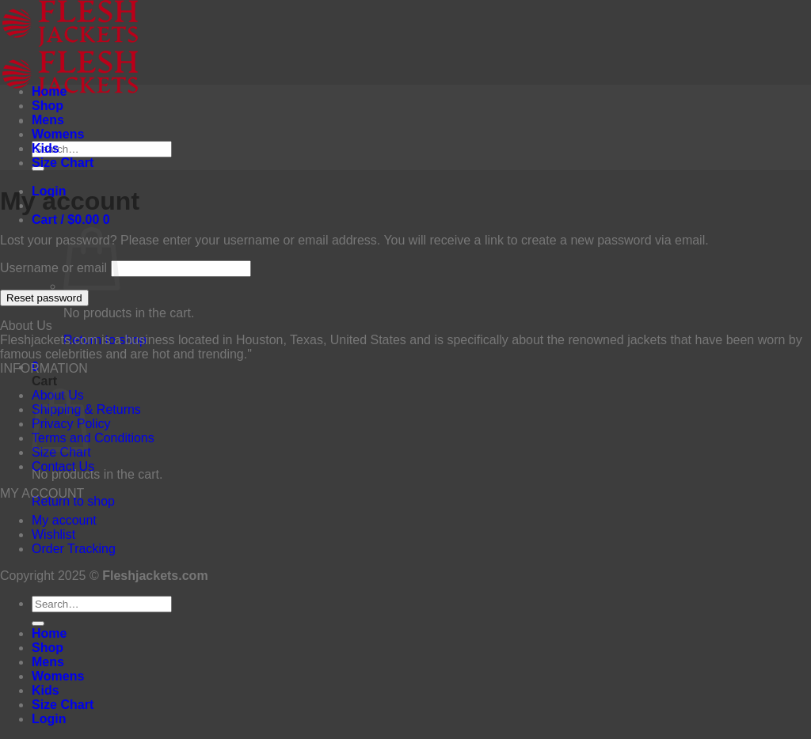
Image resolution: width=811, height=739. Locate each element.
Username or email (53, 268)
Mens (48, 120)
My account (64, 520)
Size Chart (62, 162)
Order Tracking (74, 548)
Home (49, 91)
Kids (45, 148)
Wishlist (53, 534)
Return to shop (73, 501)
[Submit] (38, 623)
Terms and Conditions (93, 438)
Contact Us (63, 466)
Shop (47, 105)
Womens (58, 134)
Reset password (44, 298)
